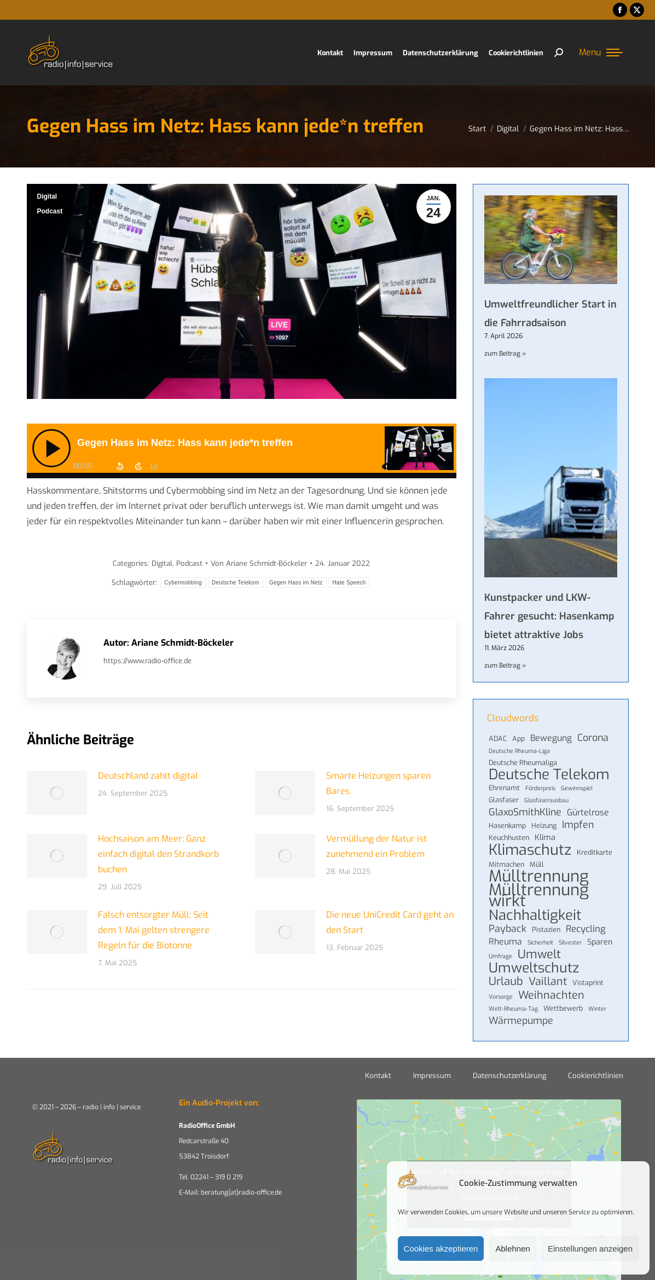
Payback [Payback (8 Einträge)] (507, 928)
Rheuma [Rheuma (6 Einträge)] (505, 941)
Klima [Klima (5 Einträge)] (545, 837)
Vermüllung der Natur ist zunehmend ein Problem (376, 846)
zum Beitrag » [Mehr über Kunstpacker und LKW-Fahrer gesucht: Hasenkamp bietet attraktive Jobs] (505, 665)
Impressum (432, 1075)
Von (259, 563)
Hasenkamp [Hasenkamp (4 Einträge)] (507, 825)
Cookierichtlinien (595, 1075)
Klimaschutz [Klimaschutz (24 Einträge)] (530, 849)
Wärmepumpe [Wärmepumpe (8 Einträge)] (521, 1020)
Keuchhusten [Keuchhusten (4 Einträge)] (509, 837)
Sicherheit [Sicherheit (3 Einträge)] (540, 942)
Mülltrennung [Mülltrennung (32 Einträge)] (539, 876)
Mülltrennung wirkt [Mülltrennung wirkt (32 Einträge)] (539, 896)
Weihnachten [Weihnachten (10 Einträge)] (551, 994)
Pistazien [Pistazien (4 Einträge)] (546, 929)
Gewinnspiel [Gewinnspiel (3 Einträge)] (577, 788)
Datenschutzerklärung (509, 1075)
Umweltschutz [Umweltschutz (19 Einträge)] (534, 968)
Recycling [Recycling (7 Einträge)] (586, 928)
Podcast (50, 211)
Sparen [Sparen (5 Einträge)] (599, 942)
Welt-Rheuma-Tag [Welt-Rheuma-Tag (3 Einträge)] (513, 1008)
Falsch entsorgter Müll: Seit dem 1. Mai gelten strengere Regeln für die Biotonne (154, 930)
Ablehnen (512, 1248)
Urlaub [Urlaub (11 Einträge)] (506, 981)
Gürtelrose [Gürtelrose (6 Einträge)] (588, 812)
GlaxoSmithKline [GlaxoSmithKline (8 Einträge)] (525, 812)
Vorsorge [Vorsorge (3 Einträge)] (501, 996)
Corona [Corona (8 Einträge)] (592, 737)
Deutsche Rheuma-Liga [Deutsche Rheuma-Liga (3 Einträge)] (519, 751)
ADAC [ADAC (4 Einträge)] (498, 738)
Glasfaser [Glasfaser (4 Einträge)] (504, 799)
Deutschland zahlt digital (148, 775)
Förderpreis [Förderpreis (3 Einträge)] (540, 788)
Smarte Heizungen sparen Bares (378, 783)
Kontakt (378, 1075)
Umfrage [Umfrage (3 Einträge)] (500, 956)
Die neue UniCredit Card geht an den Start (390, 922)
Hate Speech (349, 583)
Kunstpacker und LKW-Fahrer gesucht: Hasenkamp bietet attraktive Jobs (549, 616)
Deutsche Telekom (235, 583)
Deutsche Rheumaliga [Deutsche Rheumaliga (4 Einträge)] (523, 762)
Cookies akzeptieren (441, 1248)
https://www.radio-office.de (147, 660)
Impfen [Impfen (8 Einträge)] (578, 824)
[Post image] (57, 793)
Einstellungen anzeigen (590, 1248)
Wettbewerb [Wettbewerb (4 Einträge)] (563, 1008)
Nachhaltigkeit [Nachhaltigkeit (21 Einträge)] (535, 915)
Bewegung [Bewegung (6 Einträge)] (551, 738)
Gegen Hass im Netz (296, 583)
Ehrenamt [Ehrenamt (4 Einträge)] (504, 787)
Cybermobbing (183, 583)
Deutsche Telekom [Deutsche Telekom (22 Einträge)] (549, 774)
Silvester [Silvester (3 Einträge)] (570, 942)
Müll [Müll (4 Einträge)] (537, 864)
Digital (47, 196)
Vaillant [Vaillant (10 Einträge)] (548, 981)
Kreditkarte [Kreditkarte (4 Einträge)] (594, 852)
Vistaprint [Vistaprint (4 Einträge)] (588, 982)
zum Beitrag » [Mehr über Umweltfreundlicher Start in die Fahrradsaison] (505, 353)
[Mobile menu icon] (601, 52)
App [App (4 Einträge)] (518, 738)
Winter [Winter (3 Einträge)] (597, 1008)
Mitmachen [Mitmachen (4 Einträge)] (506, 864)
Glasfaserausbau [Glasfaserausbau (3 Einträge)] (546, 800)
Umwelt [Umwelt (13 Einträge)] (539, 954)
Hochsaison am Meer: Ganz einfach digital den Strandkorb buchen (158, 854)
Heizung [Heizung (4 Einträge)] (544, 825)
